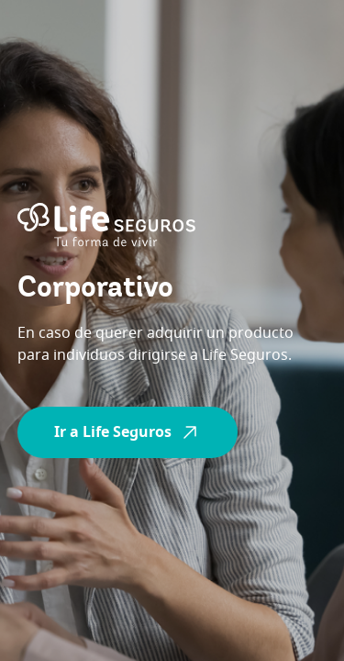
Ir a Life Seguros (127, 432)
